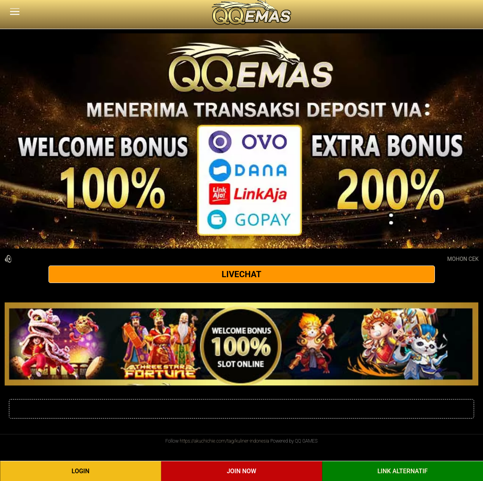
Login (80, 471)
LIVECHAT (241, 274)
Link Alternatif (402, 471)
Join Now (241, 471)
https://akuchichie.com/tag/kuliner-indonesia (224, 441)
